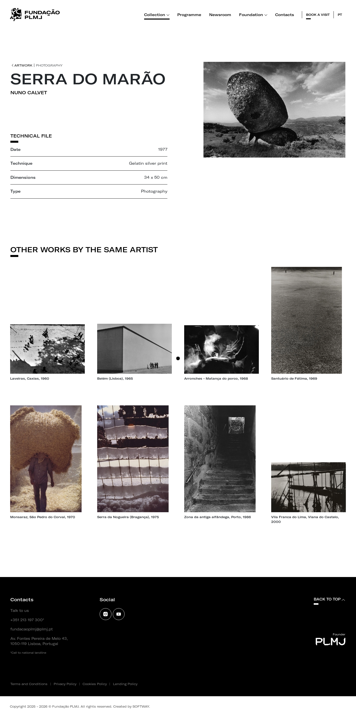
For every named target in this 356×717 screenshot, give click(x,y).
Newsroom (220, 14)
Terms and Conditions (28, 684)
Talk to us (19, 610)
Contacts (284, 14)
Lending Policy (125, 684)
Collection (157, 14)
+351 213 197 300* (27, 620)
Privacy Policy (65, 684)
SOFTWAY (141, 706)
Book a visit (318, 15)
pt (340, 15)
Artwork (22, 65)
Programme (189, 14)
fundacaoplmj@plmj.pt (31, 629)
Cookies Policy (95, 684)
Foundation (253, 14)
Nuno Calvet (28, 92)
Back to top (329, 599)
